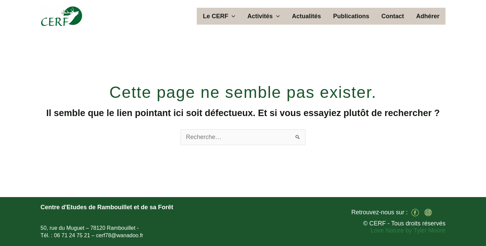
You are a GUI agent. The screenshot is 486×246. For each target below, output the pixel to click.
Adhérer (427, 16)
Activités (263, 16)
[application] (231, 16)
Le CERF (219, 16)
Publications (351, 16)
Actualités (306, 16)
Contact (392, 16)
